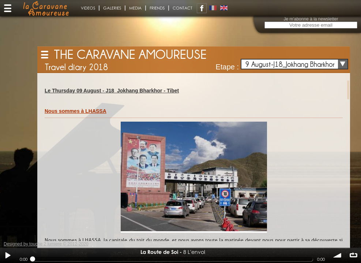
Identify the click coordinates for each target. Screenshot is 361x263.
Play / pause (7, 255)
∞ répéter (353, 255)
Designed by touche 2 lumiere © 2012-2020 (46, 244)
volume (337, 255)
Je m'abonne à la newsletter (310, 19)
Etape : (227, 67)
